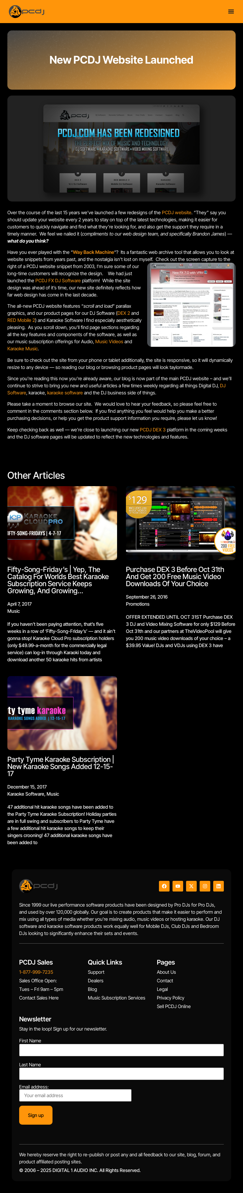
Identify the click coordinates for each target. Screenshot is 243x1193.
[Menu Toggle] (231, 10)
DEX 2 (123, 313)
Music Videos (109, 341)
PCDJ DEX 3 (153, 430)
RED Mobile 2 (21, 320)
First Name (30, 1040)
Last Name (30, 1064)
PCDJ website (176, 212)
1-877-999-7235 (36, 972)
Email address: (75, 1093)
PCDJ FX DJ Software (58, 280)
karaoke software (65, 393)
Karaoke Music (22, 349)
